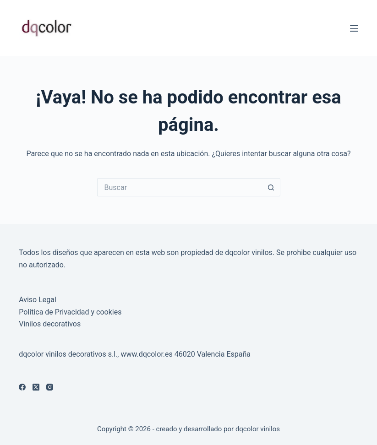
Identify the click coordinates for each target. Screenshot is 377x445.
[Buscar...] (179, 187)
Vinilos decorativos (50, 324)
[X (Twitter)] (36, 387)
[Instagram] (49, 387)
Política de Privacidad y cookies (70, 312)
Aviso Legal (37, 299)
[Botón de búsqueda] (271, 187)
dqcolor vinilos (257, 429)
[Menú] (354, 28)
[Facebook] (22, 387)
